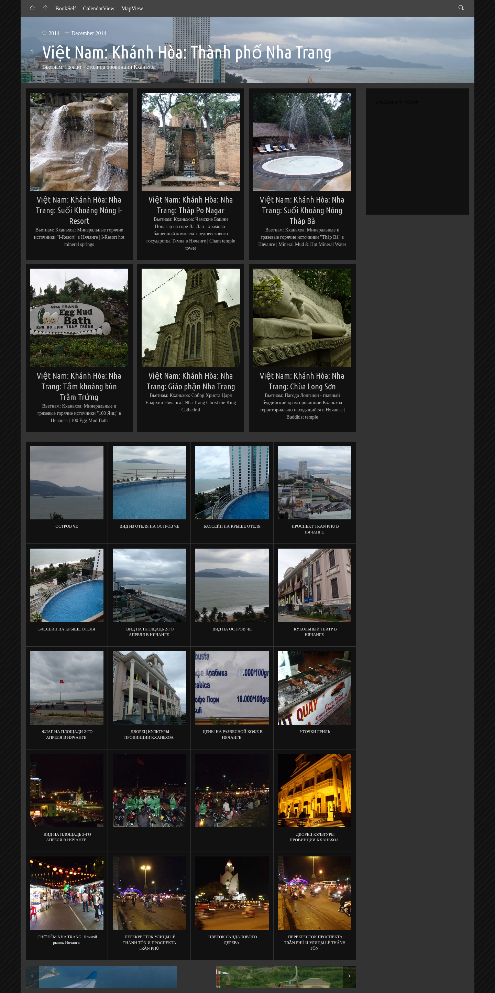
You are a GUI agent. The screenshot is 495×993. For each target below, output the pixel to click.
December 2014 (89, 33)
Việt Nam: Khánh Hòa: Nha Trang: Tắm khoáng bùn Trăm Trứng (79, 386)
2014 (53, 33)
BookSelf (65, 8)
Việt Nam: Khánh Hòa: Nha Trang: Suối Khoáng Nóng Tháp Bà (302, 210)
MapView (132, 8)
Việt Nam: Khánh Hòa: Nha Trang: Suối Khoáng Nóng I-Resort (79, 210)
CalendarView (98, 8)
